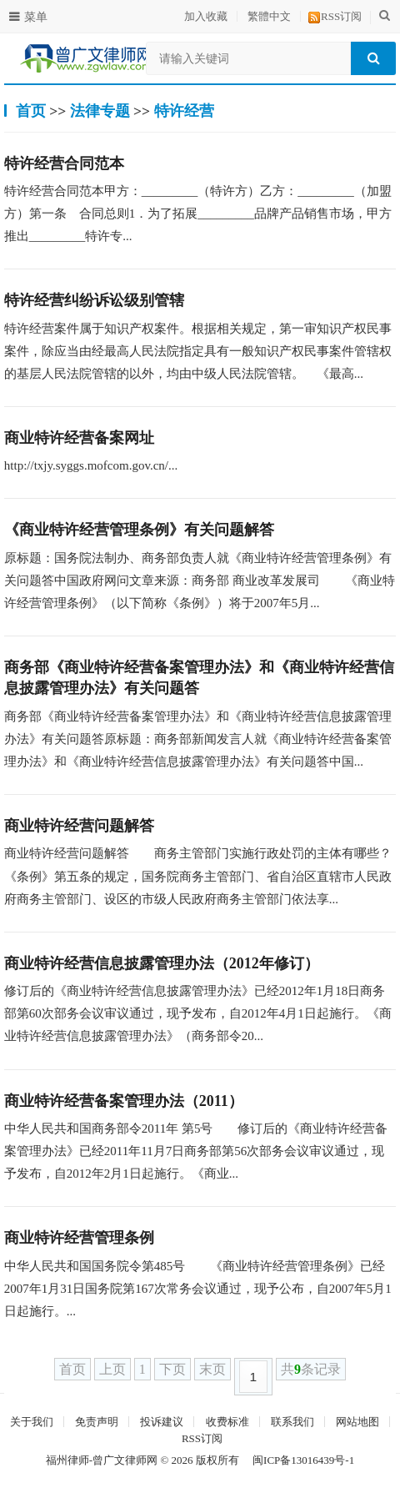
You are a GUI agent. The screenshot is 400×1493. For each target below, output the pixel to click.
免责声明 (96, 1421)
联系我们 (292, 1421)
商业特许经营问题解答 (79, 825)
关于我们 (31, 1421)
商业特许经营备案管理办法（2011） (123, 1101)
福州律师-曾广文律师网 (102, 1460)
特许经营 (184, 111)
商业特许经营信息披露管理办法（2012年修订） (161, 963)
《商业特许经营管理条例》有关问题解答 (139, 529)
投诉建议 (161, 1421)
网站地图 (357, 1421)
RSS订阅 (341, 16)
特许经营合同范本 (64, 163)
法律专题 (100, 111)
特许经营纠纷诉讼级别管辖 (94, 300)
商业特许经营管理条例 (79, 1237)
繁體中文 (269, 16)
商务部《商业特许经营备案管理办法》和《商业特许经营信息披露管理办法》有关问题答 (199, 677)
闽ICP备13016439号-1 (303, 1460)
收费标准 (227, 1421)
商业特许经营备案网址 (79, 438)
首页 (31, 111)
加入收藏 (206, 16)
